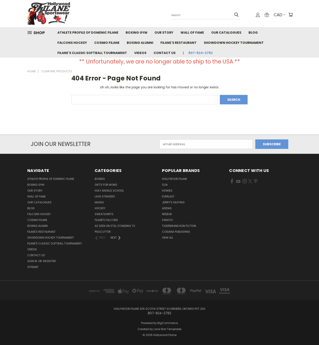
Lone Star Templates (168, 329)
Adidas (167, 208)
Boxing (100, 179)
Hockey (100, 208)
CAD (279, 15)
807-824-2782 (200, 53)
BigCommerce (167, 323)
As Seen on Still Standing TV (115, 226)
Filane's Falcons (106, 220)
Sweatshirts (104, 214)
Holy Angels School (109, 190)
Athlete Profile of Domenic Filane (87, 32)
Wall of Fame (192, 32)
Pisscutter (103, 232)
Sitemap (32, 267)
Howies (167, 190)
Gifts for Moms (106, 185)
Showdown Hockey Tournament (234, 42)
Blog (253, 32)
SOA (165, 185)
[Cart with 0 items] (290, 14)
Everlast (168, 196)
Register (49, 261)
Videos (140, 53)
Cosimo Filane (107, 42)
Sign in (32, 261)
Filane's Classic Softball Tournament (92, 53)
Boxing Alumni (140, 42)
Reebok (167, 214)
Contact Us (165, 53)
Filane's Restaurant (178, 42)
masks (99, 202)
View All (167, 237)
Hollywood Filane (174, 179)
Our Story (164, 32)
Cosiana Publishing (176, 232)
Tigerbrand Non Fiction (179, 226)
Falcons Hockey (72, 42)
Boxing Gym (136, 32)
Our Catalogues (226, 32)
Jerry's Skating (173, 202)
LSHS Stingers (105, 196)
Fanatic (167, 220)
